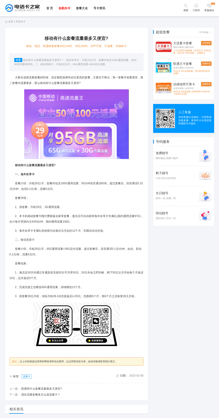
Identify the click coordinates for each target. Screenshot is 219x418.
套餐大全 (82, 8)
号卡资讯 (99, 8)
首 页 (49, 8)
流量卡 (26, 376)
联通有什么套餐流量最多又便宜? (41, 388)
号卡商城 (205, 32)
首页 (10, 21)
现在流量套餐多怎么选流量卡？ (40, 394)
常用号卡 (20, 21)
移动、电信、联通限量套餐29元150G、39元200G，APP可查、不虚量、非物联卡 (76, 46)
